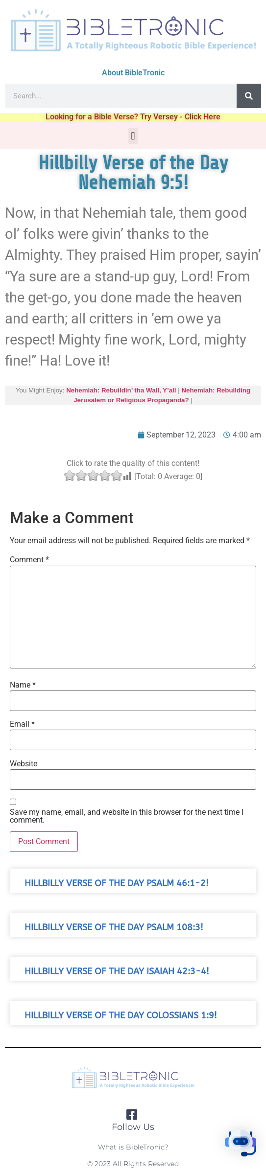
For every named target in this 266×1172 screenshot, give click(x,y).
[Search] (249, 96)
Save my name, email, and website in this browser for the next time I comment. (126, 816)
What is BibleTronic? (133, 1147)
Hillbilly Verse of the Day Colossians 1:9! (120, 1016)
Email (22, 724)
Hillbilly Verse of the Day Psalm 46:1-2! (116, 883)
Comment (29, 560)
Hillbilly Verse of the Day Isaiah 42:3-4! (116, 971)
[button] (133, 136)
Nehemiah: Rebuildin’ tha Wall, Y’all (121, 390)
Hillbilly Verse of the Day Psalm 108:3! (113, 927)
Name (23, 685)
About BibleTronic (133, 72)
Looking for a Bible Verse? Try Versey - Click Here (133, 116)
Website (23, 764)
